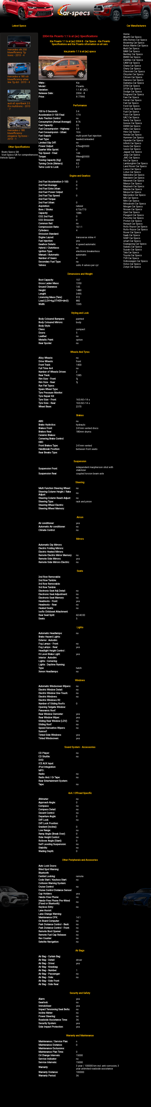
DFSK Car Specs (132, 88)
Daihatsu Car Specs (133, 83)
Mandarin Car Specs (133, 177)
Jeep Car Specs (131, 154)
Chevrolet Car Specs (134, 71)
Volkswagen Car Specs (135, 261)
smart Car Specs (132, 241)
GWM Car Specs (131, 126)
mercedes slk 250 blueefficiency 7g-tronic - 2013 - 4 (17, 52)
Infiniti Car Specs (132, 143)
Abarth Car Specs (132, 37)
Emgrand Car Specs (133, 94)
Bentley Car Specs (133, 54)
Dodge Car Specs (132, 91)
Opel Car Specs (131, 212)
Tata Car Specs (131, 252)
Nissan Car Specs (132, 209)
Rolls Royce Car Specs (135, 226)
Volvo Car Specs (132, 264)
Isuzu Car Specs (132, 146)
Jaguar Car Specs (132, 151)
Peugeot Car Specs (133, 215)
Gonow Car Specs (132, 123)
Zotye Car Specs (132, 266)
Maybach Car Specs (133, 186)
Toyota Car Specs (132, 255)
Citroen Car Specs (132, 77)
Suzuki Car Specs (132, 249)
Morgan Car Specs (133, 206)
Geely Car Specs (132, 120)
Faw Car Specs (131, 97)
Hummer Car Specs (133, 137)
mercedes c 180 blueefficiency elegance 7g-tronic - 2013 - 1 (18, 134)
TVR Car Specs (131, 258)
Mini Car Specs (131, 200)
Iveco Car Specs (132, 149)
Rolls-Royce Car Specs (135, 229)
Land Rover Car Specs (135, 166)
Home (126, 34)
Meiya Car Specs (132, 192)
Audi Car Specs (131, 48)
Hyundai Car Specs (133, 140)
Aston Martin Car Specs (135, 45)
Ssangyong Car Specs (134, 243)
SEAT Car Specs (131, 238)
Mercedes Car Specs (134, 195)
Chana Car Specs (132, 65)
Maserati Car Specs (133, 180)
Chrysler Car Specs (133, 74)
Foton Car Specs (132, 108)
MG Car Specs (130, 197)
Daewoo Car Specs (133, 80)
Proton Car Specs (132, 220)
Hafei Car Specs (131, 128)
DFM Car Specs (131, 85)
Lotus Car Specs (132, 172)
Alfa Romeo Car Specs (135, 39)
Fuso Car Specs (131, 114)
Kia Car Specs (130, 160)
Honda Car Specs (132, 134)
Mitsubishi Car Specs (134, 203)
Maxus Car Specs (132, 183)
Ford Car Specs (131, 105)
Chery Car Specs (132, 68)
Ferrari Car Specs (132, 100)
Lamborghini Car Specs (135, 163)
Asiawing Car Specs (133, 42)
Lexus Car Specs (132, 169)
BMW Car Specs (131, 57)
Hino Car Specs (131, 131)
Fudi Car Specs (131, 111)
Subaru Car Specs (132, 246)
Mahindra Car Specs (133, 174)
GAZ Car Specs (131, 117)
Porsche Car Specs (133, 218)
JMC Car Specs (131, 157)
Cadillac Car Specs (133, 60)
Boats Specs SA (10, 151)
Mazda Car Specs (132, 189)
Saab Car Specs (131, 235)
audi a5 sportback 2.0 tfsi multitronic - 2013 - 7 (19, 106)
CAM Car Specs (131, 62)
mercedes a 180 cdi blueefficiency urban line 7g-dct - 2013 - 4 (19, 79)
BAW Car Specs (131, 51)
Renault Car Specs (133, 223)
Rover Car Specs (132, 232)
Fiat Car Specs (131, 103)
